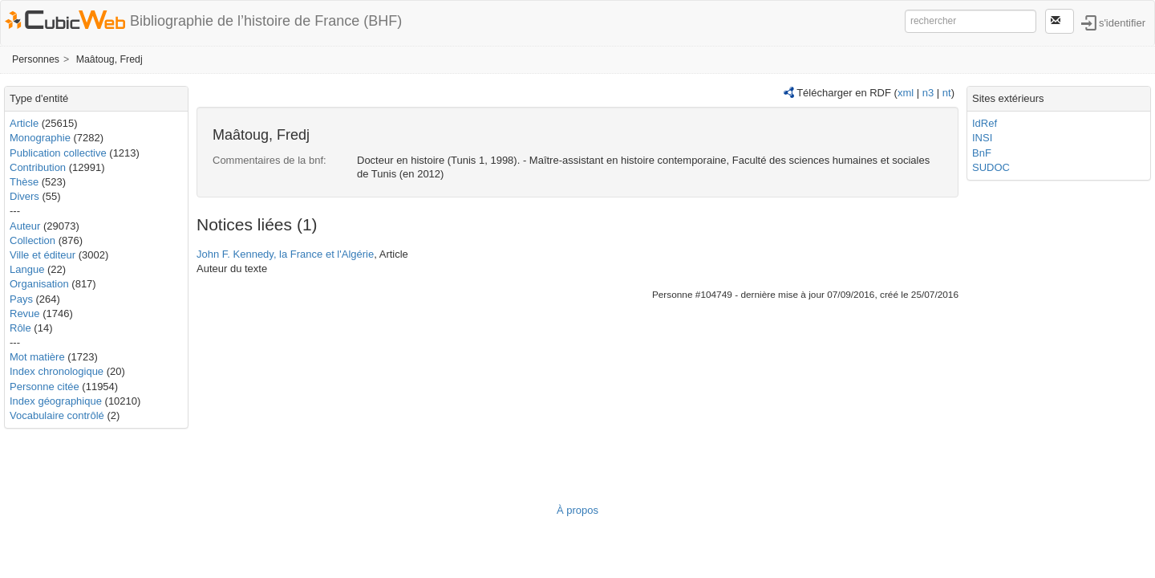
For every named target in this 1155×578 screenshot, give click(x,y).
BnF (981, 153)
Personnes (35, 59)
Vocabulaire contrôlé (57, 415)
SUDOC (991, 167)
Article (24, 123)
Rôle (20, 328)
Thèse (24, 182)
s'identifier (1122, 22)
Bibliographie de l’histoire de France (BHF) (266, 21)
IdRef (984, 123)
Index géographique (56, 401)
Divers (24, 196)
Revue (25, 313)
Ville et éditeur (44, 255)
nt (946, 93)
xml (906, 93)
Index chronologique (56, 371)
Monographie (40, 138)
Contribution (38, 167)
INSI (982, 138)
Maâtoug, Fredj (109, 59)
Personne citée (44, 387)
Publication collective (58, 153)
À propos (577, 510)
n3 (928, 93)
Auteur (25, 226)
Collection (32, 240)
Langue (27, 269)
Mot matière (37, 357)
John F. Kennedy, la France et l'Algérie (285, 254)
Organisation (39, 284)
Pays (21, 299)
